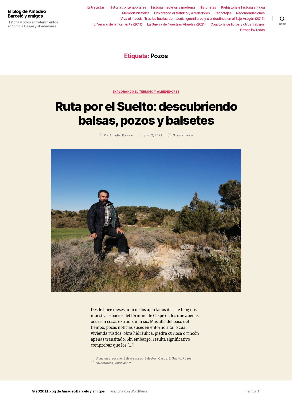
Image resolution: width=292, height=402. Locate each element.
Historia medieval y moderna (173, 7)
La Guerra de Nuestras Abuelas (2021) (176, 24)
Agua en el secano (109, 358)
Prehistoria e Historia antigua (243, 7)
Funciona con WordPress (128, 391)
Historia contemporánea (127, 7)
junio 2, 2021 (153, 135)
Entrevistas (96, 7)
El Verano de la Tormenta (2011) (118, 24)
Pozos (187, 358)
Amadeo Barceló (121, 135)
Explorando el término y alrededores (182, 13)
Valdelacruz (123, 363)
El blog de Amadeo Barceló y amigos (27, 13)
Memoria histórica (135, 13)
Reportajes (223, 13)
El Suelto (175, 358)
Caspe (162, 358)
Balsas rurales (133, 358)
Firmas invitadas (252, 30)
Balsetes (150, 358)
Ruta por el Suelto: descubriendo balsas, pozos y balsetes (146, 113)
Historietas (207, 7)
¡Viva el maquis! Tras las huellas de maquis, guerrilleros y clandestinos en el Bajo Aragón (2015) (192, 19)
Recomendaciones (250, 13)
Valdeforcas (104, 363)
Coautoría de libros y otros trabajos (238, 24)
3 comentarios (183, 135)
